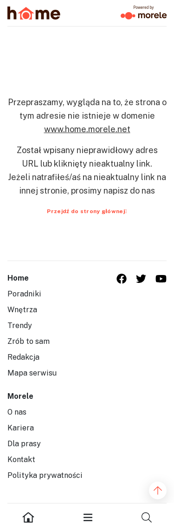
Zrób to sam (28, 341)
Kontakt (21, 459)
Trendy (19, 325)
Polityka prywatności (45, 475)
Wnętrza (22, 309)
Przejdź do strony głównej (87, 211)
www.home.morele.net (87, 129)
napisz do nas (129, 190)
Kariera (20, 427)
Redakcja (23, 357)
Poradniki (24, 293)
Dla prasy (24, 443)
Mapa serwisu (32, 373)
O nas (16, 412)
